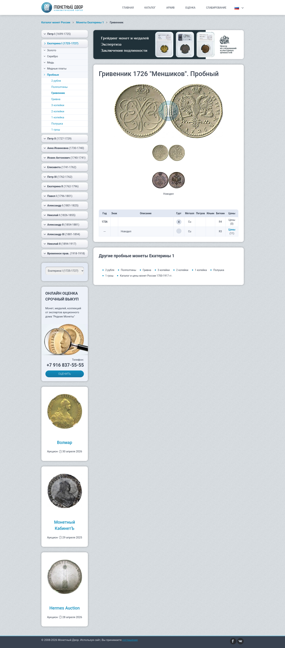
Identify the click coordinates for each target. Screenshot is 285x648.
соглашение (130, 640)
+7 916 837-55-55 (65, 365)
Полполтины (59, 87)
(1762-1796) (61, 186)
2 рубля (56, 80)
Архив (170, 7)
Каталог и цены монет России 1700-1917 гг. (146, 275)
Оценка (190, 7)
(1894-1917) (60, 244)
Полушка (57, 123)
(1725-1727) (60, 43)
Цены (231, 229)
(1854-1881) (61, 224)
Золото (50, 50)
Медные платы (55, 68)
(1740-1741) (65, 158)
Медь (49, 62)
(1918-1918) (64, 253)
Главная (128, 7)
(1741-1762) (60, 167)
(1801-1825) (61, 205)
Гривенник (58, 93)
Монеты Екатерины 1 (90, 22)
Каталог (150, 7)
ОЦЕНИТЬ (64, 373)
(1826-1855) (59, 215)
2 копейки (57, 111)
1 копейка (57, 117)
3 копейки (57, 105)
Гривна (55, 99)
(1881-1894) (62, 234)
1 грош (55, 129)
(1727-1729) (58, 138)
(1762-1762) (58, 177)
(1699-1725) (57, 34)
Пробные (51, 74)
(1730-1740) (64, 148)
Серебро (51, 56)
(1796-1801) (58, 196)
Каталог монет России (55, 22)
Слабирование (216, 7)
